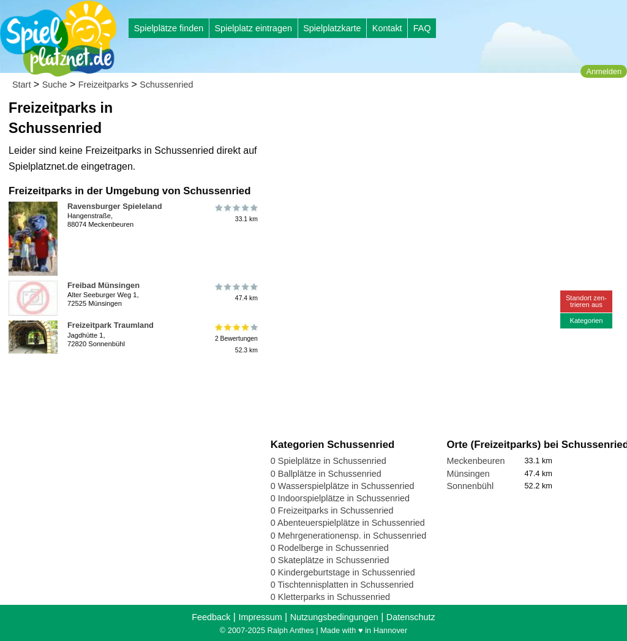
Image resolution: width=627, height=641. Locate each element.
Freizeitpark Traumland (110, 325)
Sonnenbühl (470, 486)
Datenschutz (410, 617)
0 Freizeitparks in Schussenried (332, 510)
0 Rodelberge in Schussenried (330, 548)
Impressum (260, 617)
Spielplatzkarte (332, 28)
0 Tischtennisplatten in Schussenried (342, 585)
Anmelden (603, 71)
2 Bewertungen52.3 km (235, 338)
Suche (54, 84)
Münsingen (467, 474)
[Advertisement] (409, 116)
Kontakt (387, 28)
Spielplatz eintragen (252, 28)
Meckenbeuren (475, 461)
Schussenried (166, 84)
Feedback (211, 617)
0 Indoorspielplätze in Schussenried (340, 498)
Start (21, 84)
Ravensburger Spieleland (114, 206)
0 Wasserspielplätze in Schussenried (343, 486)
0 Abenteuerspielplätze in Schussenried (348, 523)
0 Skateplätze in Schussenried (330, 560)
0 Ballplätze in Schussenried (326, 474)
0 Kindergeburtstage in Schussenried (343, 572)
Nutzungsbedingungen (334, 617)
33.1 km (235, 213)
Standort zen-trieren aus (586, 301)
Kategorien (586, 320)
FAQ (422, 28)
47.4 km (235, 292)
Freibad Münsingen (103, 285)
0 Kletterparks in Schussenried (330, 597)
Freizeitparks (103, 84)
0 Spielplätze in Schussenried (328, 461)
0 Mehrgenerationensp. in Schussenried (348, 535)
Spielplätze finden (169, 28)
